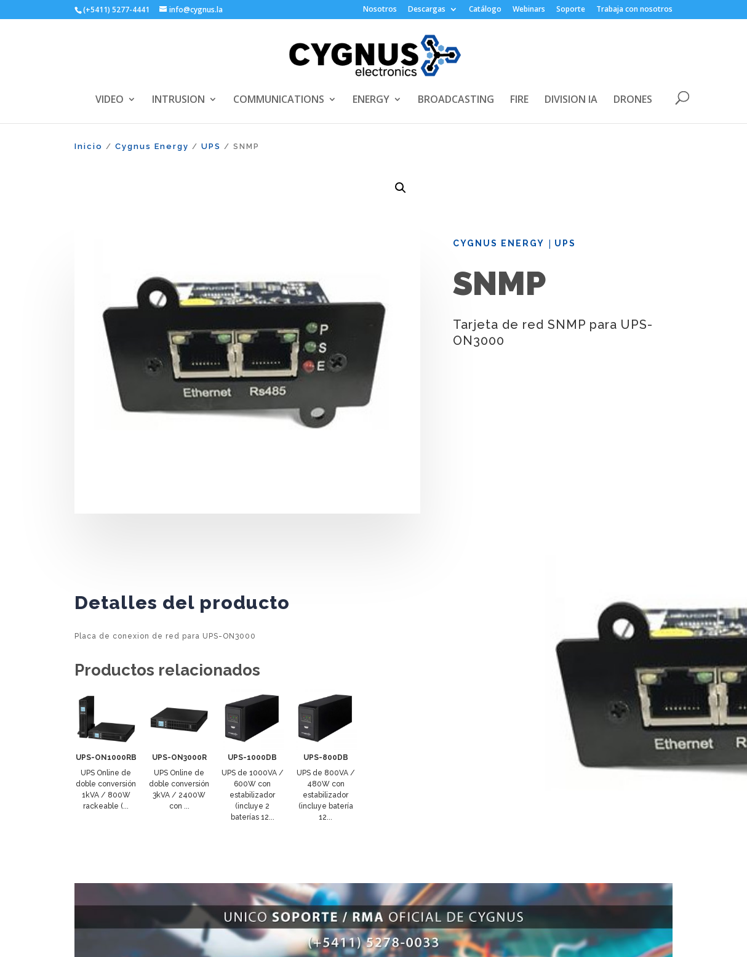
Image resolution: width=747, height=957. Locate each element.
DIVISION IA (571, 100)
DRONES (632, 100)
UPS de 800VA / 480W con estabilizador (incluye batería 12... (326, 795)
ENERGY (371, 100)
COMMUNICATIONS (278, 100)
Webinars (529, 10)
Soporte (570, 10)
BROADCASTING (456, 100)
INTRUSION (178, 100)
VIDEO (109, 100)
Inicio (88, 146)
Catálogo (485, 10)
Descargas (426, 10)
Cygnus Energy (152, 146)
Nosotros (380, 10)
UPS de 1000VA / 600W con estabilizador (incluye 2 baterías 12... (253, 795)
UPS (211, 146)
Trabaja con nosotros (634, 10)
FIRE (519, 100)
